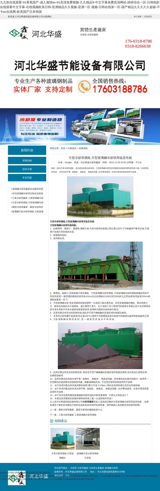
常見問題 (27, 177)
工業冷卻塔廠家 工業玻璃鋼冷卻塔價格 (77, 415)
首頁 (63, 148)
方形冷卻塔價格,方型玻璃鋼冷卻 (27, 202)
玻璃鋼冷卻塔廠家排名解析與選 (27, 189)
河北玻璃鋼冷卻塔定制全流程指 (27, 193)
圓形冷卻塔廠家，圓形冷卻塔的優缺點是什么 (80, 409)
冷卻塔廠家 (56, 102)
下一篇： (54, 415)
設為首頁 (148, 16)
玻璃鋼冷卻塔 (111, 468)
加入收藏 (137, 16)
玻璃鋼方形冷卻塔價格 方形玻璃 (27, 211)
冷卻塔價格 (40, 102)
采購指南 (27, 160)
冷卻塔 (24, 102)
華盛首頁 (8, 102)
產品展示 (88, 102)
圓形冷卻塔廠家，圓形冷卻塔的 (27, 207)
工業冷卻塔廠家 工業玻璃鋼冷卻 (27, 198)
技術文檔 (27, 169)
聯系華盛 (104, 102)
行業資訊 (72, 102)
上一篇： (54, 409)
